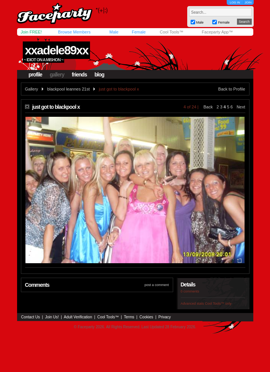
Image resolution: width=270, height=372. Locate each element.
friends (79, 75)
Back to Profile (231, 89)
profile (35, 75)
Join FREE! (31, 32)
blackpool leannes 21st (68, 89)
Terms (129, 317)
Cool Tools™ (171, 32)
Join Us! (52, 317)
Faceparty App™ (217, 32)
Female (139, 32)
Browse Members (74, 32)
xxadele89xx (56, 50)
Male (113, 32)
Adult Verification (78, 317)
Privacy (164, 317)
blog (99, 75)
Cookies (146, 317)
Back (208, 107)
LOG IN (235, 2)
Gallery (31, 89)
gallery (57, 75)
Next (241, 107)
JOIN (248, 2)
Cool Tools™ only (218, 303)
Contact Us (30, 317)
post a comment (156, 285)
